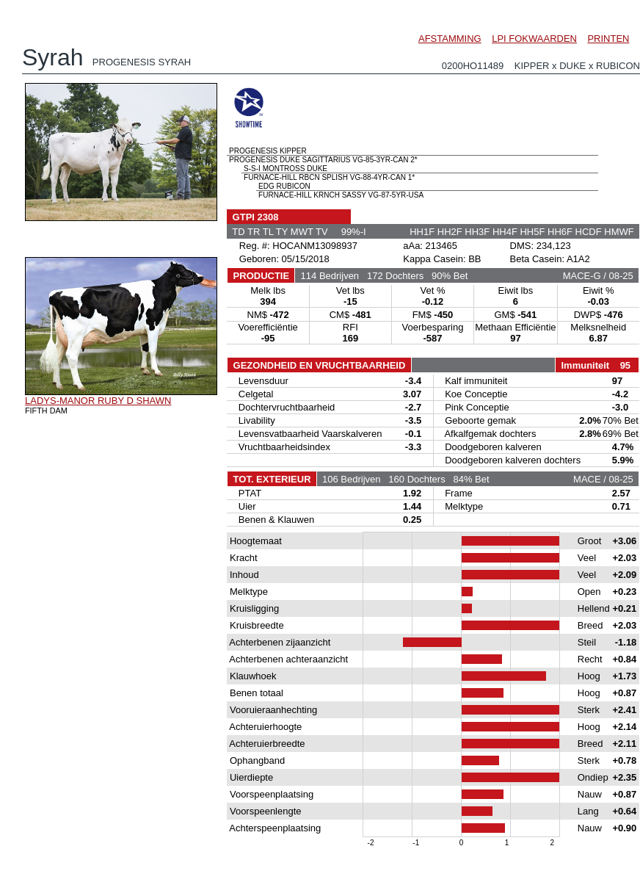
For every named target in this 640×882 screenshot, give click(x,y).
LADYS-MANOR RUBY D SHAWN (98, 400)
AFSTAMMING (449, 38)
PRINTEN (608, 38)
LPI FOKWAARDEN (534, 38)
